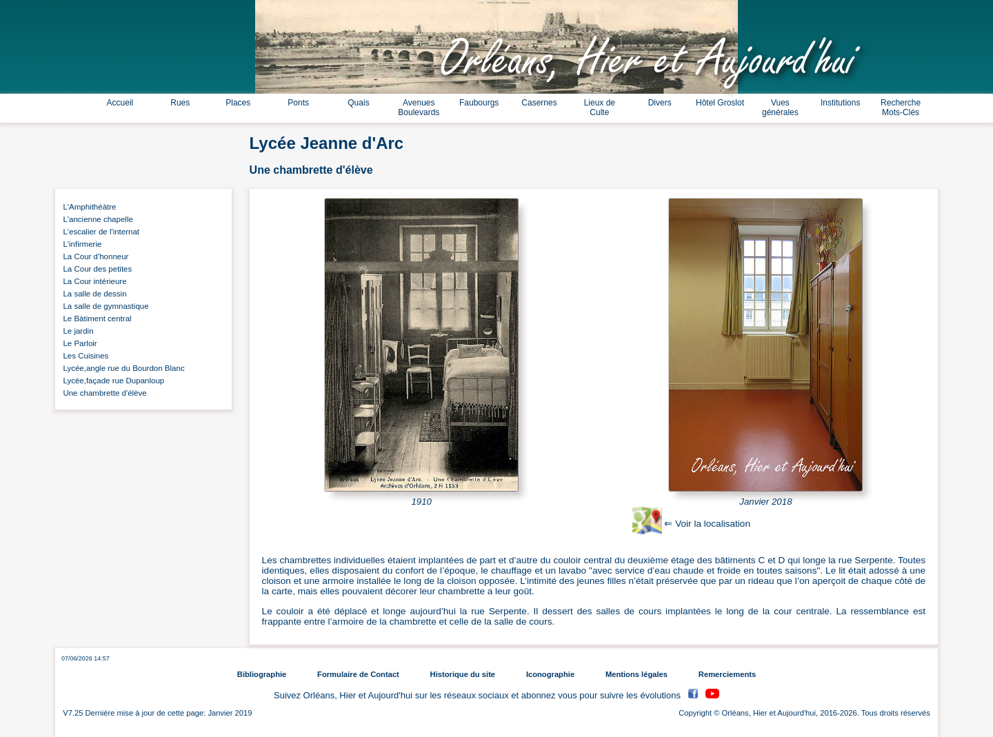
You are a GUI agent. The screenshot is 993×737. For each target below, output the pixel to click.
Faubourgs (479, 103)
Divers (660, 103)
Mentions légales (636, 674)
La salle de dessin (93, 294)
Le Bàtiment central (95, 318)
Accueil (120, 103)
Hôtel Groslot (720, 103)
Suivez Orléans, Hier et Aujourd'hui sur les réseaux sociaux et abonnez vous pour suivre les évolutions (478, 695)
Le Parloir (78, 343)
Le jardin (76, 331)
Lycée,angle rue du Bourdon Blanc (122, 368)
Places (237, 103)
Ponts (298, 103)
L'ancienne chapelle (96, 219)
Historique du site (462, 674)
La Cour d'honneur (93, 256)
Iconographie (550, 674)
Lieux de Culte (599, 107)
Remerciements (727, 674)
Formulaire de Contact (358, 674)
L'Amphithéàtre (88, 207)
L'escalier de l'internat (99, 232)
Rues (180, 103)
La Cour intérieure (93, 281)
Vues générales (780, 107)
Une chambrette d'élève (103, 393)
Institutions (840, 103)
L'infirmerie (80, 244)
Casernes (538, 103)
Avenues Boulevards (418, 107)
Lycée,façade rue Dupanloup (111, 380)
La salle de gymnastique (104, 306)
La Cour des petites (95, 269)
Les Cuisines (83, 356)
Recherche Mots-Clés (901, 107)
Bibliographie (261, 674)
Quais (358, 103)
